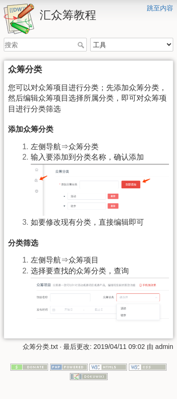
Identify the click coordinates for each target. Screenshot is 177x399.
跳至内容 (160, 8)
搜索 (81, 45)
